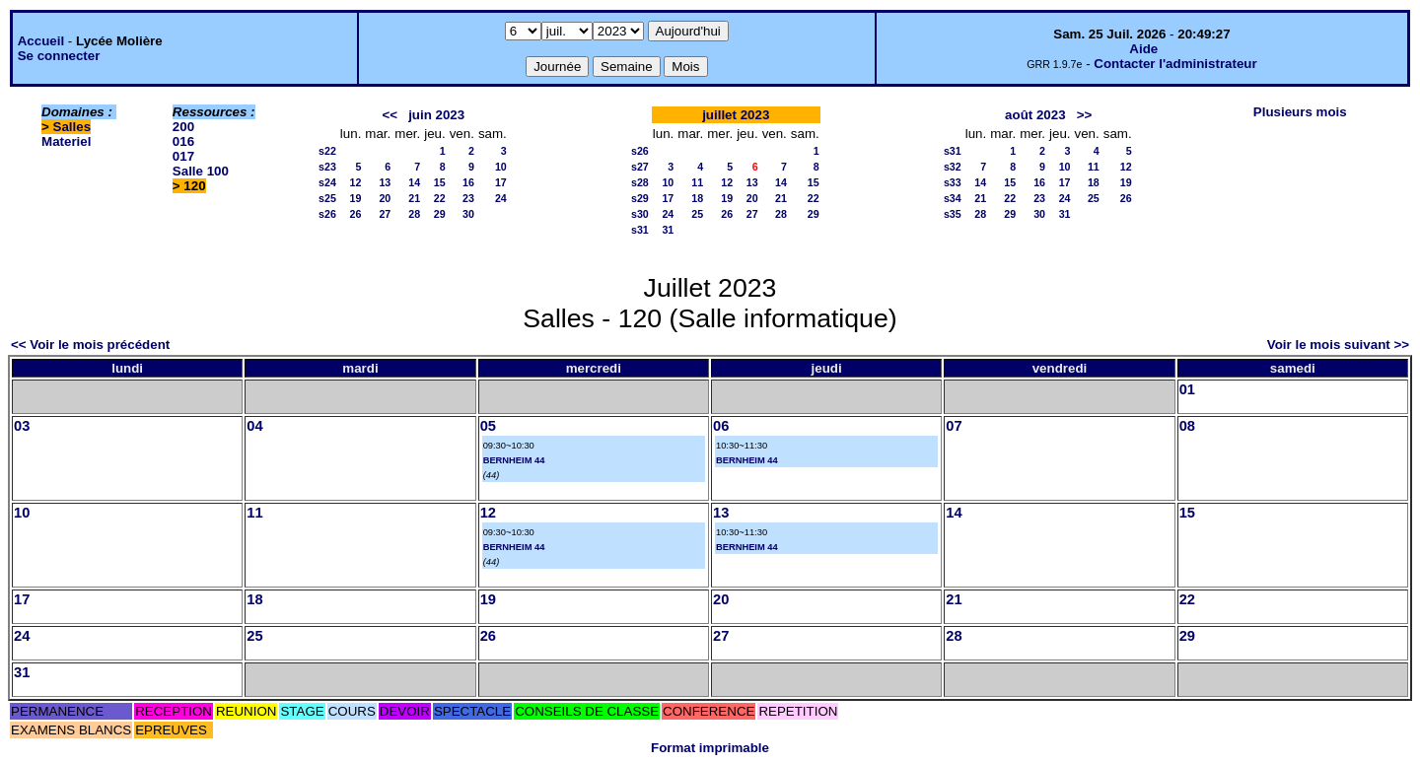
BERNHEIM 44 (514, 460)
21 (414, 198)
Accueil (41, 41)
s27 (640, 167)
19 (356, 198)
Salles (72, 126)
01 (1187, 389)
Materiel (66, 141)
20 (384, 198)
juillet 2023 (735, 114)
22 (440, 198)
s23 (327, 167)
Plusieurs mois (1300, 111)
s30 (640, 214)
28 (414, 214)
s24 (327, 182)
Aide (1143, 48)
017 (183, 156)
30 (468, 214)
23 (468, 198)
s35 (952, 214)
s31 (640, 230)
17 (501, 182)
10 (501, 167)
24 (501, 198)
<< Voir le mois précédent (90, 344)
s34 (952, 198)
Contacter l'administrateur (1175, 63)
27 (384, 214)
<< (389, 114)
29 (440, 214)
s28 (640, 182)
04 (254, 426)
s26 (327, 214)
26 (356, 214)
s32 (952, 167)
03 (22, 426)
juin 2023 (436, 114)
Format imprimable (710, 747)
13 (384, 182)
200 (183, 126)
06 (721, 426)
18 (697, 198)
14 (414, 182)
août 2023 (1035, 114)
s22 (327, 151)
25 (697, 214)
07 (953, 426)
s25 (327, 198)
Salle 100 (201, 171)
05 (488, 426)
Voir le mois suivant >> (1338, 344)
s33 (952, 182)
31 (668, 230)
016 (183, 141)
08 (1187, 426)
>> (1085, 114)
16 (468, 182)
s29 (640, 198)
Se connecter (59, 55)
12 (356, 182)
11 (697, 182)
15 (440, 182)
